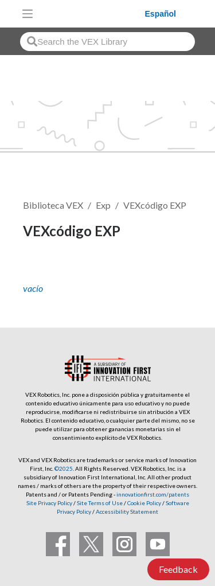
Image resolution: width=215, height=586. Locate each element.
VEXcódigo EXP (154, 205)
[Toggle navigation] (27, 14)
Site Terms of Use (99, 502)
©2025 (63, 468)
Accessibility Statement (127, 511)
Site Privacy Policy (49, 502)
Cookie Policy (144, 502)
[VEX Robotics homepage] (92, 13)
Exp (103, 205)
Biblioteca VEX (53, 205)
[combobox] (107, 41)
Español (160, 13)
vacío (33, 288)
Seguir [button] (43, 270)
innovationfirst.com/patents (152, 494)
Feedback (178, 569)
